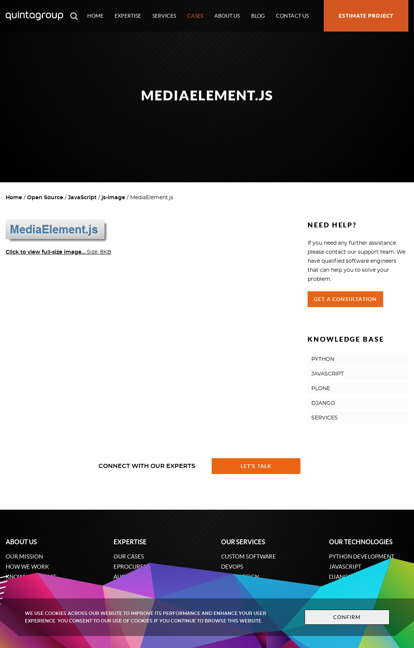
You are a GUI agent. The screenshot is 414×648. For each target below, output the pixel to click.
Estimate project (366, 16)
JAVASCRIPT (327, 374)
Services (164, 16)
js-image (113, 197)
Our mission (24, 556)
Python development (361, 556)
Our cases (129, 556)
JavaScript (82, 197)
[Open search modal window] (74, 16)
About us (227, 16)
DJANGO (323, 403)
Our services (243, 542)
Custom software (248, 556)
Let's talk (256, 466)
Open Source (45, 197)
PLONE (320, 388)
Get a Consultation (345, 299)
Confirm (347, 617)
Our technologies (361, 542)
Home (95, 16)
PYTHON (322, 359)
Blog (258, 16)
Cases (195, 16)
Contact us (292, 16)
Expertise (128, 16)
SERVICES (324, 418)
